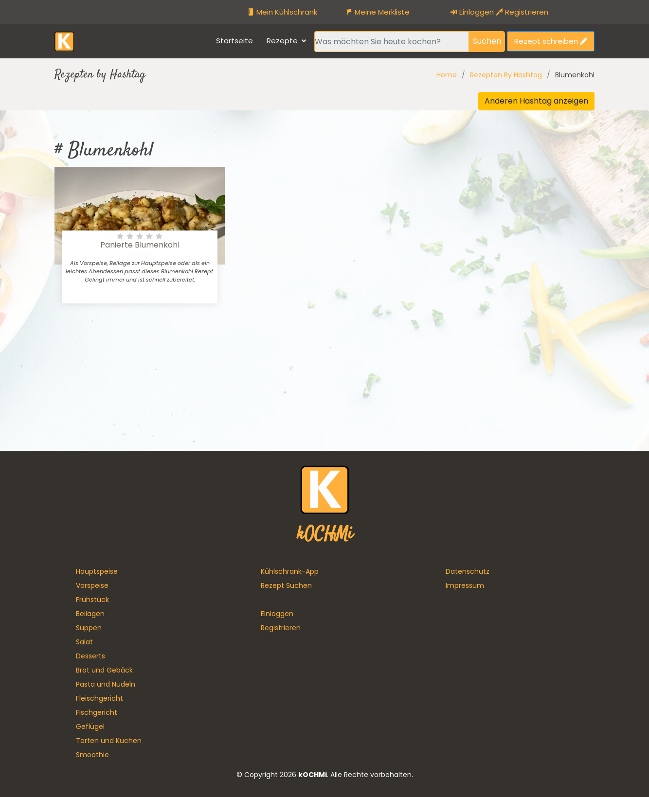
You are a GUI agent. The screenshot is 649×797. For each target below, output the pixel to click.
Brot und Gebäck (104, 670)
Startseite (234, 40)
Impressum (465, 585)
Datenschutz (467, 571)
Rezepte (282, 40)
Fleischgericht (99, 698)
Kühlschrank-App (290, 571)
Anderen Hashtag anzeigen (536, 100)
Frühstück (92, 599)
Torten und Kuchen (109, 740)
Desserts (90, 656)
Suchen (487, 41)
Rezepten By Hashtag (506, 75)
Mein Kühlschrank (282, 12)
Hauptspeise (97, 571)
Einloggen (472, 12)
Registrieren (522, 12)
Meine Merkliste (377, 12)
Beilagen (90, 614)
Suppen (89, 628)
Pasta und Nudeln (105, 684)
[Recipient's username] (391, 41)
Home (446, 75)
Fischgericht (96, 712)
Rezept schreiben (550, 41)
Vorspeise (92, 585)
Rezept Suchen (286, 585)
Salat (84, 642)
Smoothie (92, 755)
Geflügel (90, 726)
